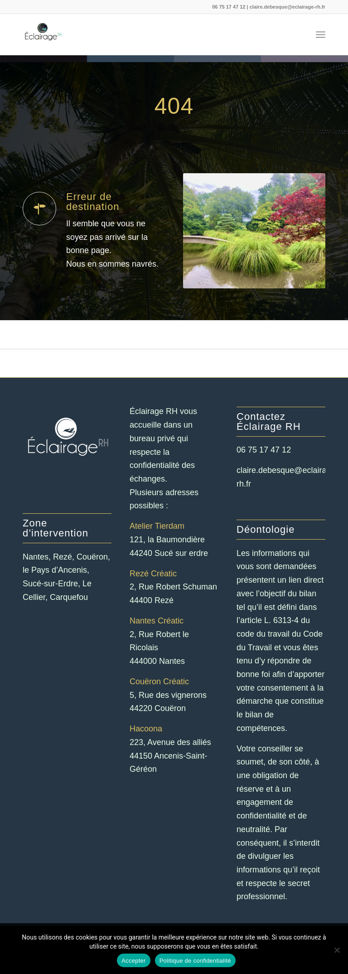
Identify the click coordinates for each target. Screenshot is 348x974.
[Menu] (320, 34)
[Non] (336, 950)
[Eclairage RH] (43, 34)
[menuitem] (320, 34)
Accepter (133, 960)
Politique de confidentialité (195, 960)
